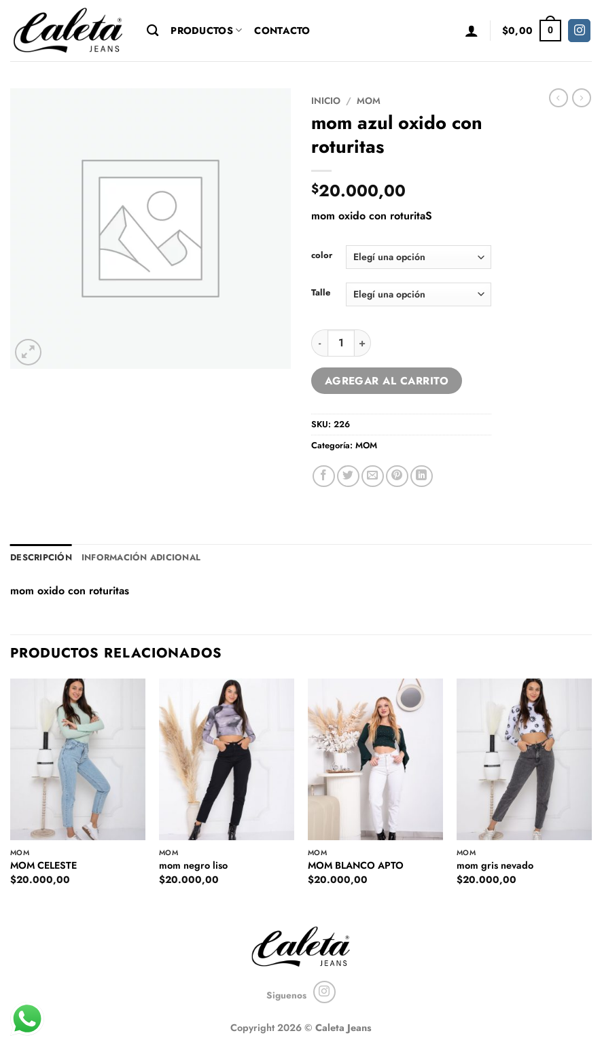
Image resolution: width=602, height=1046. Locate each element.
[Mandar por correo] (372, 476)
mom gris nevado (495, 865)
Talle (320, 292)
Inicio (325, 100)
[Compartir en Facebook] (324, 476)
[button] (471, 31)
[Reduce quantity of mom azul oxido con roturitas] (319, 343)
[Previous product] (581, 97)
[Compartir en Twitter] (348, 476)
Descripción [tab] (41, 557)
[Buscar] (152, 31)
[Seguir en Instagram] (579, 30)
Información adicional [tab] (141, 557)
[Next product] (558, 97)
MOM (368, 100)
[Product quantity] (341, 343)
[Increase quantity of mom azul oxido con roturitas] (363, 343)
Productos (206, 30)
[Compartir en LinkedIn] (421, 476)
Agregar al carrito (386, 381)
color (321, 255)
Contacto (282, 30)
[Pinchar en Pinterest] (397, 476)
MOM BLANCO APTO (356, 865)
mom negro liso (193, 865)
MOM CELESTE (43, 865)
